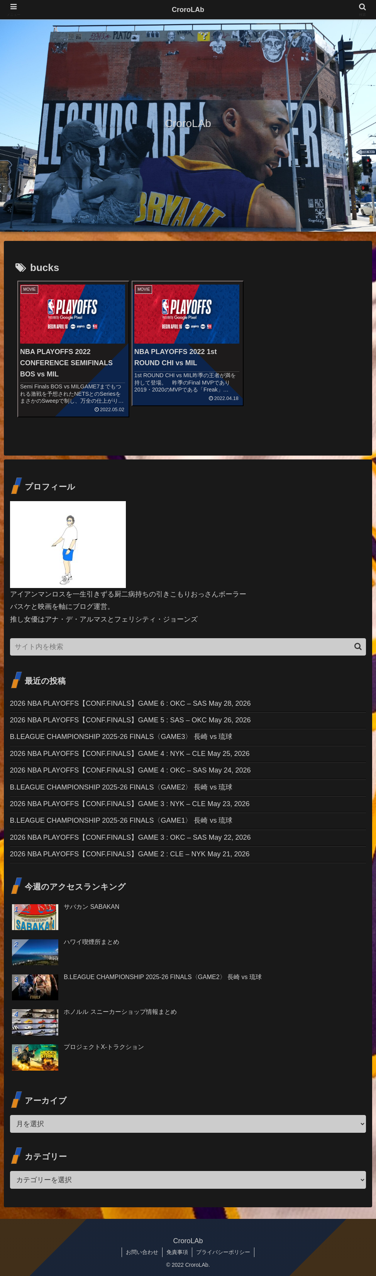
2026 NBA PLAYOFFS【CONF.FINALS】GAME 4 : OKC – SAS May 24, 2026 (130, 770)
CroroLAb (188, 10)
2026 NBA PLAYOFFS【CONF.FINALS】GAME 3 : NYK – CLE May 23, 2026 (130, 804)
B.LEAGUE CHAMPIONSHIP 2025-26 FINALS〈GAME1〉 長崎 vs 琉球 (121, 820)
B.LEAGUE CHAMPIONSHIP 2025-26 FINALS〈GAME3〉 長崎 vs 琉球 (121, 737)
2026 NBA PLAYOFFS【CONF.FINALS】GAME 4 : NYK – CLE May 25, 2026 (130, 753)
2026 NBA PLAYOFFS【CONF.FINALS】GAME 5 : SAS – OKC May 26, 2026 (130, 720)
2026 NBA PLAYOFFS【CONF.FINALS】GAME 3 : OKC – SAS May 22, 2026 (130, 837)
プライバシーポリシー (223, 1252)
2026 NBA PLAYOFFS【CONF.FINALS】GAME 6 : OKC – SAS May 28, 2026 (130, 703)
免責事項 (177, 1252)
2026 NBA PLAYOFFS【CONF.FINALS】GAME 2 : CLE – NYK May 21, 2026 (130, 854)
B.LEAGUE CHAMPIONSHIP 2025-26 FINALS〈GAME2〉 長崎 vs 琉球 (121, 787)
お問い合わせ (142, 1252)
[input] (188, 647)
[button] (358, 646)
